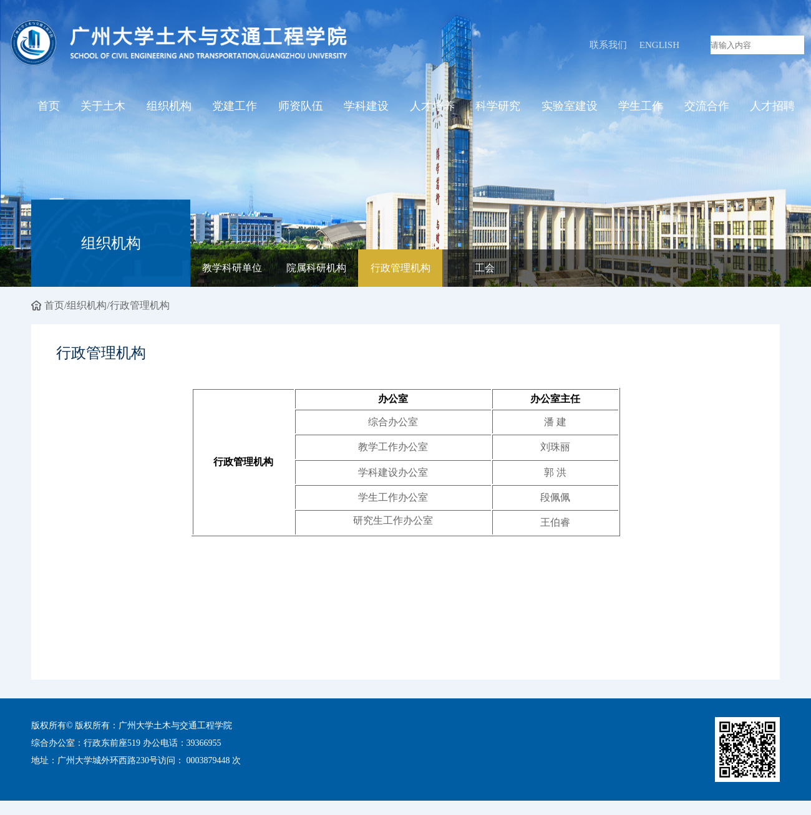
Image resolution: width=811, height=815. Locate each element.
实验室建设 (569, 108)
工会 (485, 269)
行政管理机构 (400, 269)
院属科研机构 (316, 269)
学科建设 (366, 108)
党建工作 (234, 108)
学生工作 (640, 108)
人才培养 (432, 108)
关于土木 (102, 108)
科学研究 (497, 108)
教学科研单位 (232, 269)
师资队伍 (300, 108)
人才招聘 (772, 108)
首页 (48, 108)
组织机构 (169, 108)
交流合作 (706, 108)
